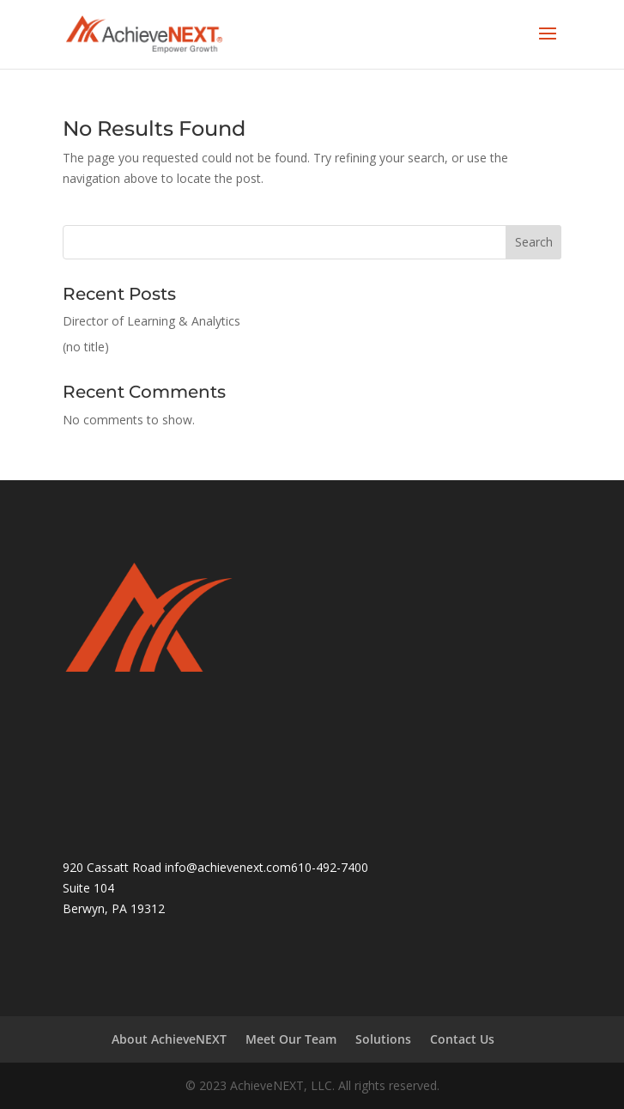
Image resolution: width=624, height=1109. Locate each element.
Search (534, 242)
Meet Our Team (290, 1039)
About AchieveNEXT (169, 1039)
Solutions (383, 1039)
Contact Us (462, 1039)
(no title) (86, 346)
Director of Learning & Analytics (151, 321)
